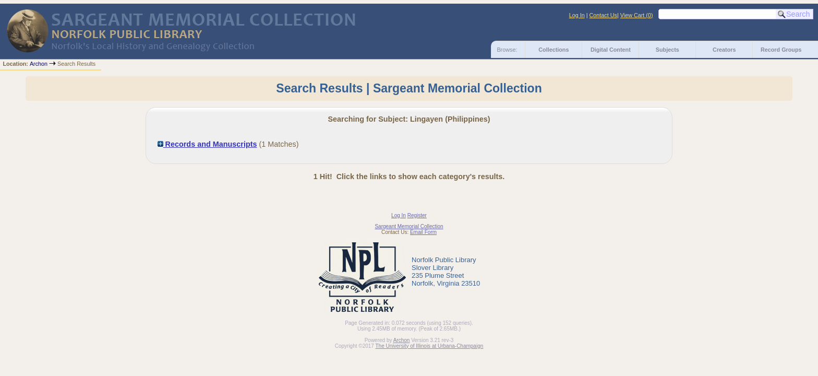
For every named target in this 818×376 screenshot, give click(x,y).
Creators (724, 49)
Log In (577, 15)
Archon (38, 64)
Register (417, 215)
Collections (553, 49)
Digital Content (611, 49)
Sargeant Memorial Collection (409, 226)
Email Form (423, 232)
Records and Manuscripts (207, 144)
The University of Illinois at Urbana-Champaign (430, 346)
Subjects (667, 49)
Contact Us (603, 15)
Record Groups (781, 49)
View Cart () (636, 15)
